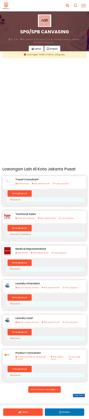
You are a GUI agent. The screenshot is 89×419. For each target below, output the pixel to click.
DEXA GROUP (21, 253)
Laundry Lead (24, 318)
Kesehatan (15, 269)
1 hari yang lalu (66, 218)
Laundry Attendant (27, 283)
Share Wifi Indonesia (25, 218)
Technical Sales (25, 214)
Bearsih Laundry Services (27, 288)
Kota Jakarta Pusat (40, 184)
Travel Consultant (27, 179)
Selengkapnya (19, 193)
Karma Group (22, 184)
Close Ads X (79, 395)
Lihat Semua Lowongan (44, 389)
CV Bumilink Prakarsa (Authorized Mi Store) (30, 358)
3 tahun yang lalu (44, 42)
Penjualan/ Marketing (20, 234)
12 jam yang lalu (61, 184)
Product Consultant (28, 353)
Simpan (52, 48)
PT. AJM (13, 39)
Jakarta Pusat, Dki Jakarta (66, 39)
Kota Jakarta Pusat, (43, 39)
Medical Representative (30, 249)
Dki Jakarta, (26, 39)
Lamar (36, 48)
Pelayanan (15, 199)
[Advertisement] (44, 82)
